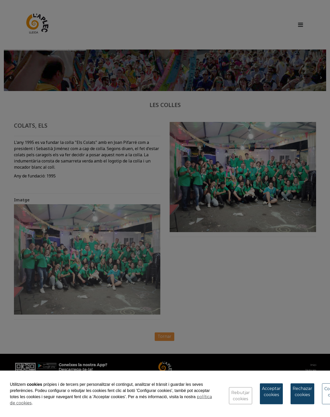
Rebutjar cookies (240, 395)
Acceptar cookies (271, 391)
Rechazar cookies (302, 391)
